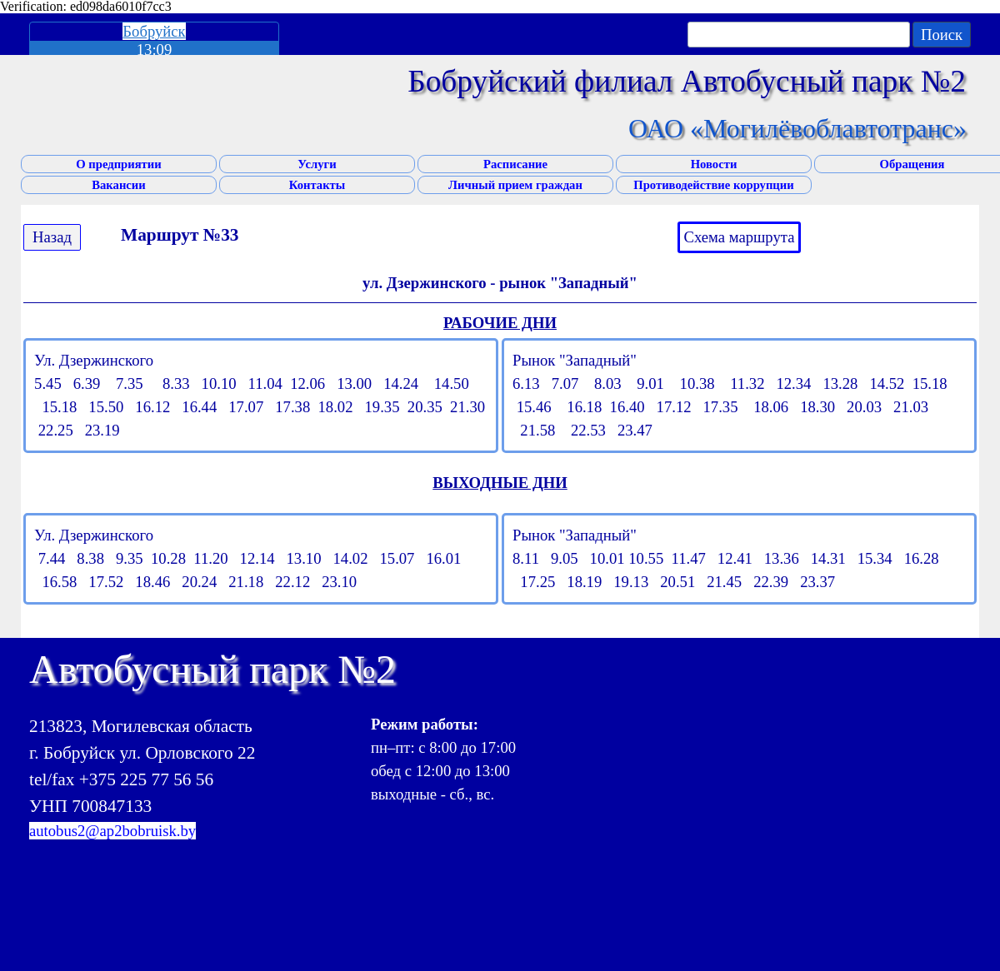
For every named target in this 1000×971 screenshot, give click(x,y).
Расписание (515, 164)
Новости (714, 164)
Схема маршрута (739, 237)
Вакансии (119, 185)
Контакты (317, 185)
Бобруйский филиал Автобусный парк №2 (687, 81)
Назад (52, 237)
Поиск (941, 34)
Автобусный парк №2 (212, 669)
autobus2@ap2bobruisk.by (112, 830)
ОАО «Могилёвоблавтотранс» (797, 128)
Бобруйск (153, 31)
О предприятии (118, 164)
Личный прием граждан (515, 185)
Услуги (317, 164)
